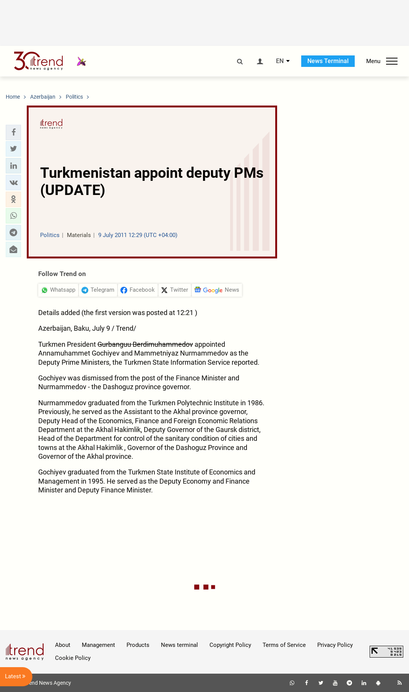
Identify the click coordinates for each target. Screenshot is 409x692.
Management (98, 645)
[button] (13, 132)
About (62, 645)
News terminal (179, 645)
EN (280, 61)
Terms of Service (284, 645)
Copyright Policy (230, 645)
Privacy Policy (335, 645)
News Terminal (328, 61)
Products (138, 645)
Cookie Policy (73, 658)
